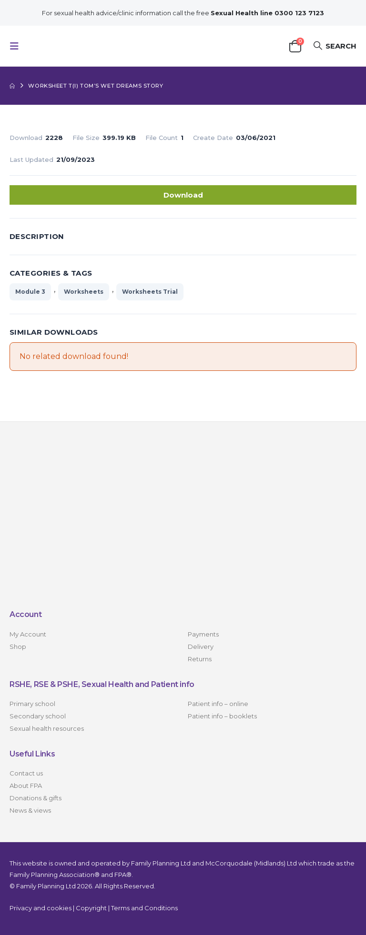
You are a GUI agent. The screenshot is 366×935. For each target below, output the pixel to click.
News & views (30, 811)
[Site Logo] (72, 46)
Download (183, 194)
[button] (17, 46)
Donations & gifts (35, 798)
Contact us (26, 773)
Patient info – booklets (222, 716)
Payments (203, 634)
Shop (18, 646)
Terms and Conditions (144, 908)
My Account (28, 634)
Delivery (201, 646)
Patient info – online (218, 703)
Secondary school (38, 716)
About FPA (26, 786)
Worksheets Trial (150, 291)
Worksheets (83, 291)
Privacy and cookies (40, 908)
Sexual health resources (47, 728)
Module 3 (30, 291)
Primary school (32, 703)
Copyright (91, 908)
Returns (200, 659)
